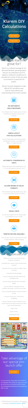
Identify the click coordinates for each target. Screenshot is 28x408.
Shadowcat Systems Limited (17, 403)
